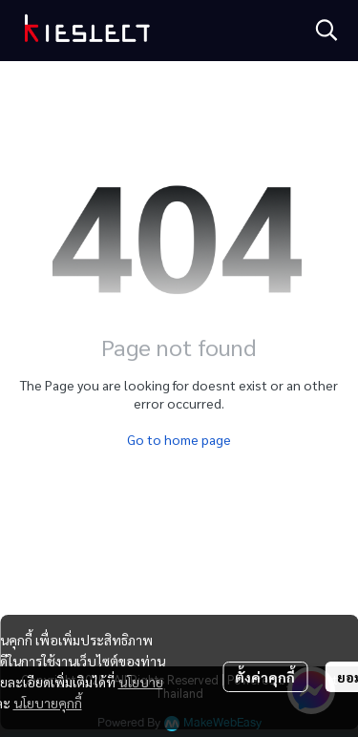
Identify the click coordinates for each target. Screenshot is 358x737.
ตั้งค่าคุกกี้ (265, 676)
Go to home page (179, 439)
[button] (326, 29)
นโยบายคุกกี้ (47, 702)
